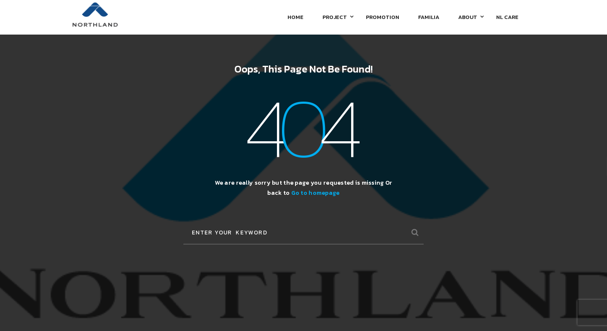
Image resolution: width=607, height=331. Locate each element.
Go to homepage (315, 192)
